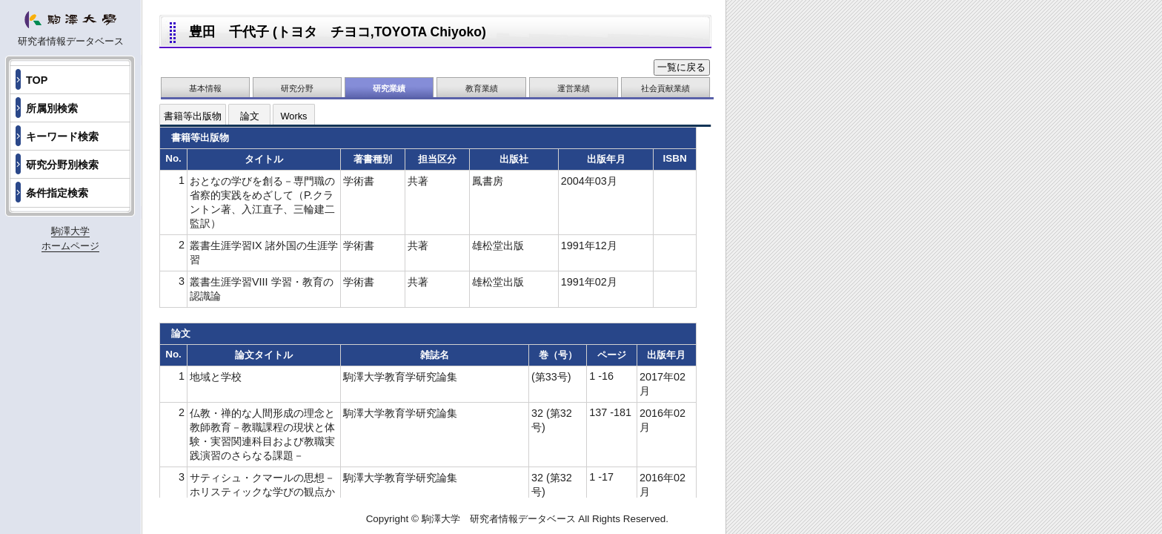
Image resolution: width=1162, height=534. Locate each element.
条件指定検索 (57, 193)
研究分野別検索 (62, 165)
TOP (36, 80)
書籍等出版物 (193, 116)
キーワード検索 (62, 136)
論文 (249, 116)
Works (293, 116)
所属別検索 (52, 108)
